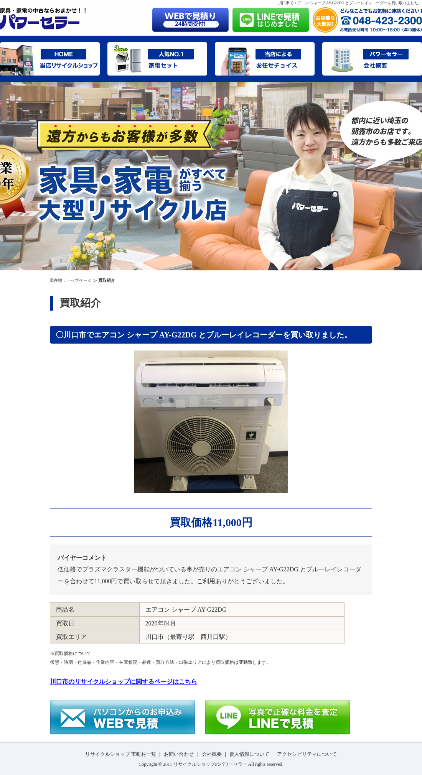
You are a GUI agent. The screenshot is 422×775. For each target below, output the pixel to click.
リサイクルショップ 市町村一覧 (120, 754)
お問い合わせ (179, 754)
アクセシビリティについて (307, 754)
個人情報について (249, 754)
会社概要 (212, 754)
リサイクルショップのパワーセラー (210, 764)
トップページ (79, 280)
